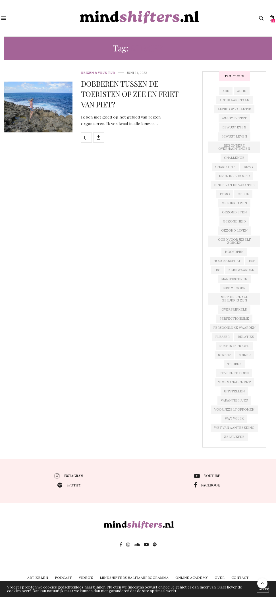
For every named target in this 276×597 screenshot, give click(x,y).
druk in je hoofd (234, 176)
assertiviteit (234, 118)
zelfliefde (234, 437)
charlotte (225, 167)
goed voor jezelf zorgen (234, 241)
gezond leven (234, 230)
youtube (207, 476)
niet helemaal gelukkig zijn (234, 298)
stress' (224, 355)
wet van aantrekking (234, 428)
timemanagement (234, 382)
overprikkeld (234, 309)
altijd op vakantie (234, 109)
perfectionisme (234, 319)
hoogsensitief (227, 261)
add (226, 91)
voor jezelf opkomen (234, 409)
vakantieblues (234, 400)
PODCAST (63, 577)
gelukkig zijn (234, 203)
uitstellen (234, 391)
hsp (252, 261)
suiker (245, 355)
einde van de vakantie (234, 185)
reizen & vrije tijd (98, 72)
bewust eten (234, 127)
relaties (246, 337)
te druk (234, 364)
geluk (243, 194)
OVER (220, 577)
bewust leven (234, 136)
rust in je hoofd (234, 346)
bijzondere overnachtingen (234, 147)
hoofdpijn (234, 252)
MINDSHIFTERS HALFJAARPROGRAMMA (134, 577)
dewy (249, 167)
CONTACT (240, 577)
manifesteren (234, 279)
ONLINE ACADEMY (191, 577)
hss (217, 270)
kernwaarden (241, 270)
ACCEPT (264, 589)
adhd (241, 91)
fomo (225, 194)
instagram (69, 476)
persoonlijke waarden (234, 328)
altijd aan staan (234, 100)
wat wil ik (234, 419)
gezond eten (234, 212)
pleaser (222, 337)
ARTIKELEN (37, 577)
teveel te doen (234, 373)
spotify (69, 485)
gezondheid (234, 221)
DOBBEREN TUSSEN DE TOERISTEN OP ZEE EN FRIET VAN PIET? (129, 94)
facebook (207, 485)
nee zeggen (234, 288)
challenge (234, 158)
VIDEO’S (86, 577)
